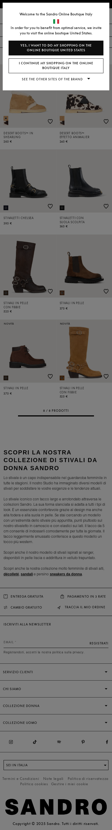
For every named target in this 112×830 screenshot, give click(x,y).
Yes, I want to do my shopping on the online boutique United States (56, 48)
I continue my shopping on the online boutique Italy (56, 65)
